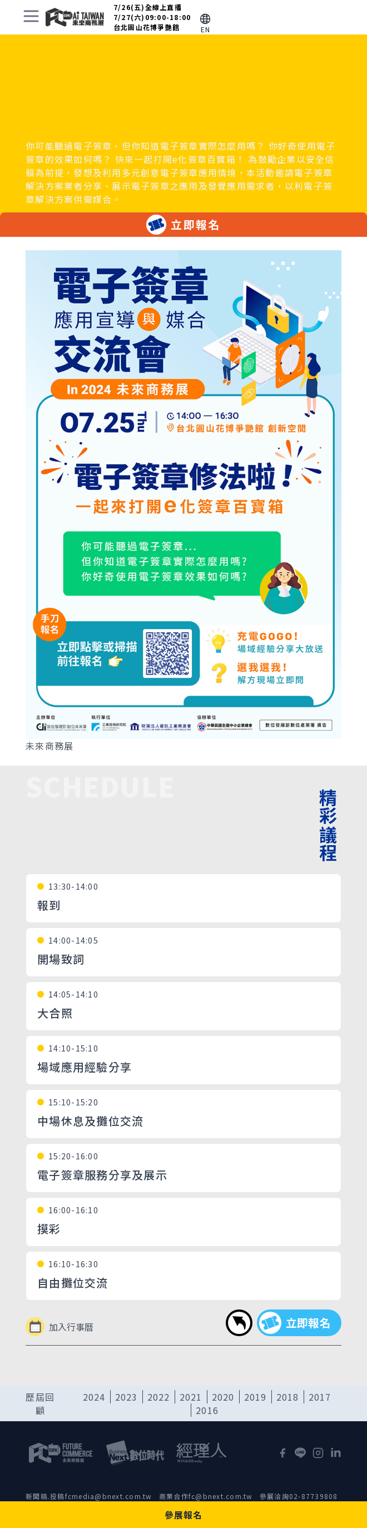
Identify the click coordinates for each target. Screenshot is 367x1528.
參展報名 (184, 1514)
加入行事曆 (59, 1326)
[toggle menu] (31, 16)
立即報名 (183, 225)
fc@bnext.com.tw (221, 1496)
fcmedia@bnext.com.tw (108, 1496)
